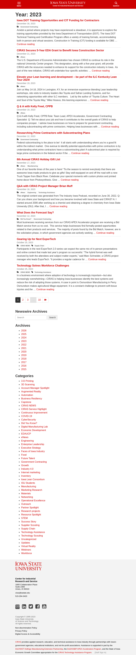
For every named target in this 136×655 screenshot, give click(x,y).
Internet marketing (30, 472)
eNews (22, 57)
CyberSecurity (28, 419)
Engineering (31, 192)
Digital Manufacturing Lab (34, 426)
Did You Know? (25, 219)
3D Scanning (28, 384)
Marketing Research (31, 490)
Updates (25, 542)
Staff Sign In (100, 652)
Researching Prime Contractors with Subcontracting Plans (53, 132)
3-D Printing (27, 381)
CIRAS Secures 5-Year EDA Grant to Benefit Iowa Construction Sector (61, 50)
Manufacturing (32, 166)
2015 (23, 369)
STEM (24, 518)
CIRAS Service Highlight (34, 409)
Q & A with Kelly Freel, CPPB (35, 106)
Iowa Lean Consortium (33, 479)
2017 (23, 362)
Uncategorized (28, 539)
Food (23, 455)
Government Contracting (29, 27)
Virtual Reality (28, 546)
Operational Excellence (33, 500)
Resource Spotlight (31, 514)
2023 (23, 341)
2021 (23, 348)
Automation (27, 395)
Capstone (26, 402)
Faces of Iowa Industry (33, 451)
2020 (23, 351)
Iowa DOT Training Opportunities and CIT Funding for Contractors (58, 20)
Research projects (30, 511)
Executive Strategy (31, 448)
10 (39, 300)
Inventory (26, 476)
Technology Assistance (46, 192)
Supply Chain (39, 246)
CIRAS (18, 642)
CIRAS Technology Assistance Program (75, 652)
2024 (23, 337)
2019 (23, 355)
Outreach (26, 504)
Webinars (26, 549)
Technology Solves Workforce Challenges (43, 265)
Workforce (26, 553)
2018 (23, 358)
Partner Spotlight (30, 507)
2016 (23, 365)
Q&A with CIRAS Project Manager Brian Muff (44, 186)
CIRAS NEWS (25, 246)
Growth (25, 465)
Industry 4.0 (27, 469)
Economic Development (33, 430)
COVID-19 (26, 416)
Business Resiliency (31, 398)
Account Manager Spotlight (35, 388)
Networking (27, 497)
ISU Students (28, 483)
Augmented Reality (31, 391)
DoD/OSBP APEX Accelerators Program (84, 649)
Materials (26, 493)
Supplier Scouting (30, 525)
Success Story (28, 521)
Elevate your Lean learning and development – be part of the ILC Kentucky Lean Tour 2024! (67, 78)
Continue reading (26, 44)
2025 (23, 334)
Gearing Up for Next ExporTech (36, 239)
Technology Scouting (32, 535)
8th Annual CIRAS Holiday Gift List (38, 159)
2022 (23, 344)
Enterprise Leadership (32, 444)
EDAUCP (26, 433)
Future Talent (28, 458)
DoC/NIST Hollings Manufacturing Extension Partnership (39, 649)
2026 (23, 330)
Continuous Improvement (34, 412)
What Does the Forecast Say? (35, 212)
